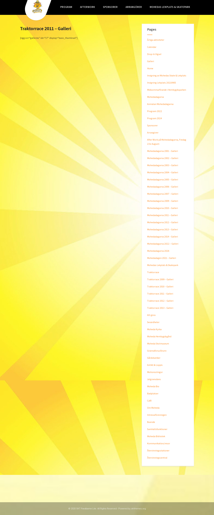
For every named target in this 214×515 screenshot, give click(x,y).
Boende (151, 422)
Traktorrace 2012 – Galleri (160, 300)
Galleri (150, 61)
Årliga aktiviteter (155, 39)
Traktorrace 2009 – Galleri (160, 279)
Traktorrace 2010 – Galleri (160, 286)
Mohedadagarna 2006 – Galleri (162, 186)
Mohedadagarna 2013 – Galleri (162, 229)
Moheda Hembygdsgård (159, 336)
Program (66, 7)
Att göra (151, 315)
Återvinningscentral (157, 457)
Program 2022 (154, 111)
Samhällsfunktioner (157, 429)
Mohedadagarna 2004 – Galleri (162, 172)
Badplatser (152, 393)
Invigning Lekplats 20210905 (161, 82)
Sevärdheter (153, 322)
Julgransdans (154, 379)
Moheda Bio (153, 386)
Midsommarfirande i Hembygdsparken (166, 89)
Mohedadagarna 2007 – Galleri (162, 193)
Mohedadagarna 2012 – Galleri (162, 222)
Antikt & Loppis (155, 365)
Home (150, 68)
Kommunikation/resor (158, 443)
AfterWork (87, 7)
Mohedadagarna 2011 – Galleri (162, 215)
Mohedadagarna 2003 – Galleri (162, 165)
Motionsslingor (155, 372)
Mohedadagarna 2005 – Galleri (162, 179)
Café (149, 400)
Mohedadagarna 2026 (158, 250)
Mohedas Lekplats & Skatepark (170, 7)
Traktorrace (153, 272)
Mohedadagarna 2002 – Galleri (162, 158)
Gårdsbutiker (153, 357)
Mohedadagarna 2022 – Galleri (162, 243)
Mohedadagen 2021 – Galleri (161, 258)
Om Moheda (153, 407)
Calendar (151, 47)
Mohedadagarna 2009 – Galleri (162, 201)
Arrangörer (134, 7)
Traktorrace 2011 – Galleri (160, 293)
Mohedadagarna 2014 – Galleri (162, 236)
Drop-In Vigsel (154, 54)
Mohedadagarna (155, 97)
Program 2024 (154, 118)
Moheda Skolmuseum (158, 343)
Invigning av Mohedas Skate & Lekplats (166, 75)
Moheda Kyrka (154, 329)
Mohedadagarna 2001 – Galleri (162, 151)
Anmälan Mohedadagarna (160, 104)
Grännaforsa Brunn (156, 350)
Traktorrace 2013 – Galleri (160, 308)
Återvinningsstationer (158, 450)
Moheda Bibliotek (156, 436)
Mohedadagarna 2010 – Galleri (162, 208)
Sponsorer (110, 7)
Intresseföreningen (157, 414)
